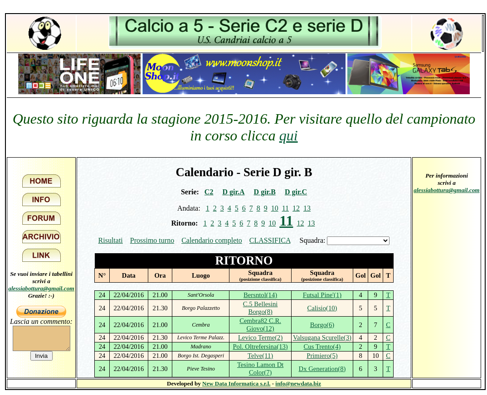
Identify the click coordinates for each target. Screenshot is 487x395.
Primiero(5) (322, 355)
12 (296, 208)
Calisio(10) (322, 308)
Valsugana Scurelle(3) (322, 337)
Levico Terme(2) (260, 337)
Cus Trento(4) (322, 346)
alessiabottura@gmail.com (41, 288)
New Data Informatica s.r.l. (236, 383)
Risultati (110, 240)
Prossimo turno (152, 240)
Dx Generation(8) (322, 368)
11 (285, 208)
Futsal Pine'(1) (322, 295)
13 (307, 208)
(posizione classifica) (260, 279)
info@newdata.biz (298, 383)
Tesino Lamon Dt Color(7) (260, 368)
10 (274, 208)
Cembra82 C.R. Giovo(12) (260, 324)
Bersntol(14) (260, 295)
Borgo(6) (322, 324)
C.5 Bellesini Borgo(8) (260, 307)
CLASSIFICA (270, 240)
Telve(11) (260, 355)
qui (288, 135)
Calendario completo (211, 240)
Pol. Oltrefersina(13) (260, 346)
